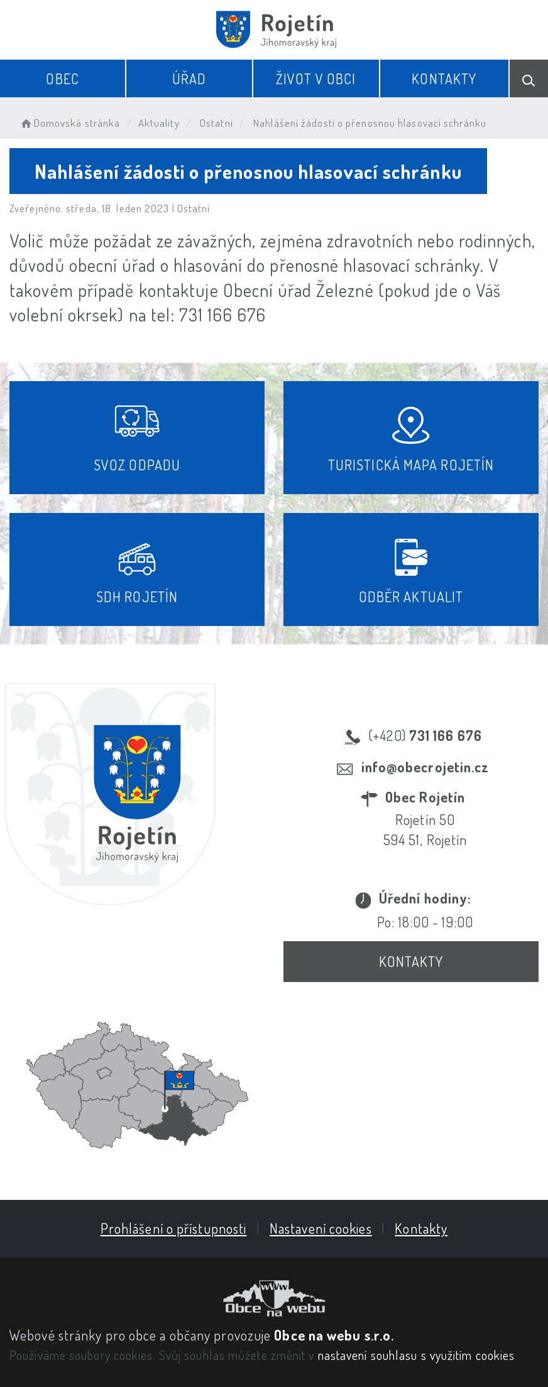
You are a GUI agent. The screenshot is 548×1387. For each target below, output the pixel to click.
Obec (62, 78)
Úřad (189, 78)
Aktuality (159, 122)
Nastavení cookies (321, 1228)
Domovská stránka (69, 122)
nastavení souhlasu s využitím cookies (416, 1355)
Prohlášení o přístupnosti (174, 1228)
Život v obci (316, 78)
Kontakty (444, 78)
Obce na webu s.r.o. (334, 1335)
